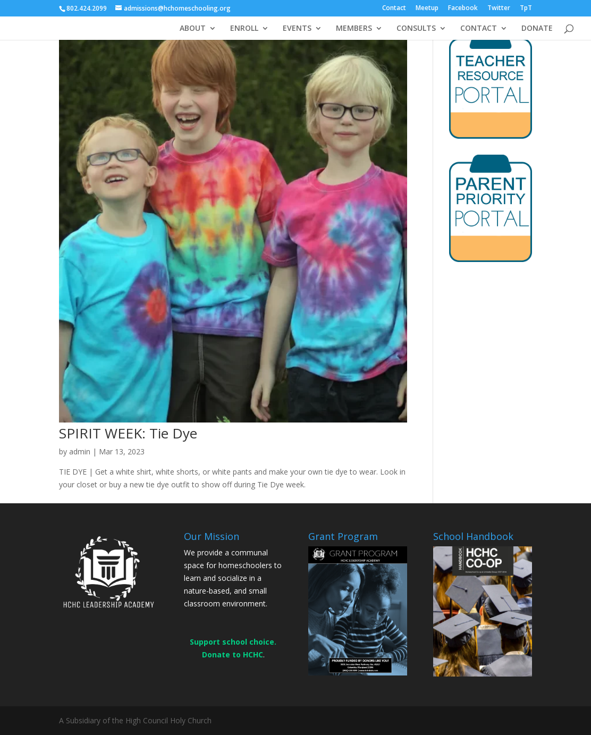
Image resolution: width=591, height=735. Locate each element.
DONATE (537, 28)
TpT (526, 8)
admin (79, 451)
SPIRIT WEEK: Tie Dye (128, 433)
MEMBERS (354, 28)
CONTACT (478, 28)
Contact (394, 8)
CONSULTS (416, 28)
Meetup (427, 8)
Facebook (463, 8)
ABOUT (193, 28)
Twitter (498, 8)
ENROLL (244, 28)
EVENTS (297, 28)
